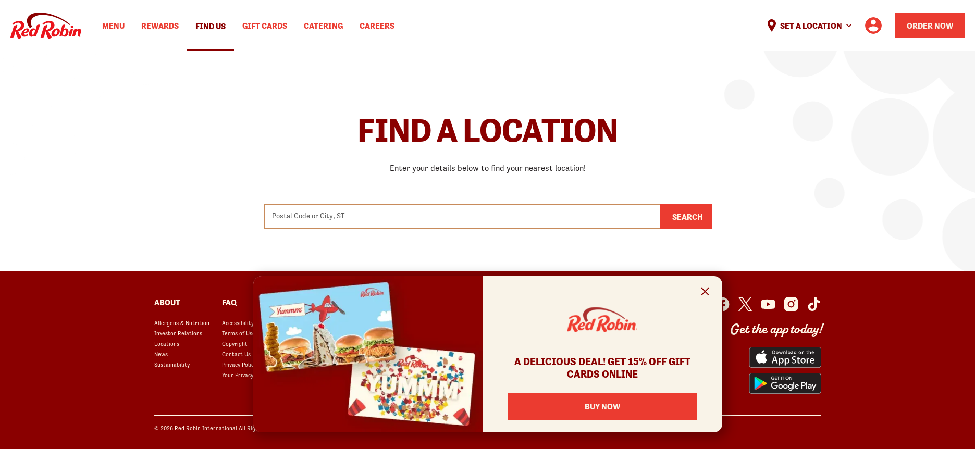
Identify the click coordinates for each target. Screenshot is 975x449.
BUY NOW (602, 406)
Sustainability (172, 364)
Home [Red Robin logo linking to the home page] (45, 26)
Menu (113, 25)
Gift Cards (264, 25)
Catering (323, 25)
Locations (166, 343)
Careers (377, 25)
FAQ (229, 302)
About (167, 302)
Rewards (160, 25)
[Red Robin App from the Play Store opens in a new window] (785, 383)
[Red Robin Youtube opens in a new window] (768, 304)
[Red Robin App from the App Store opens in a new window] (785, 357)
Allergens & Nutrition (181, 323)
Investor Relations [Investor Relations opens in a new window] (178, 333)
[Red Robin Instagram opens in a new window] (791, 304)
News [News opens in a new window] (161, 354)
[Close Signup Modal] (705, 293)
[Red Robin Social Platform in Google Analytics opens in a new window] (814, 304)
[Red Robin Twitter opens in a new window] (745, 304)
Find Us (210, 26)
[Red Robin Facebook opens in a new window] (722, 304)
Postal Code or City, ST (308, 215)
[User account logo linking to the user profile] (873, 25)
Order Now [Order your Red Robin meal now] (930, 25)
